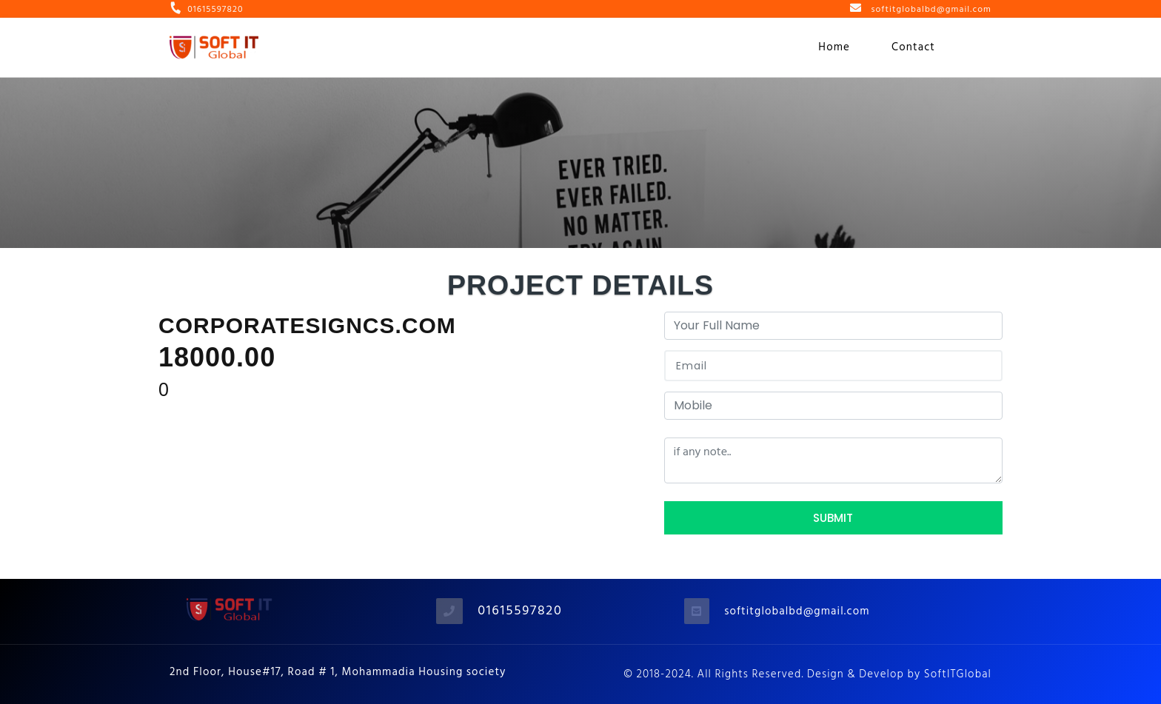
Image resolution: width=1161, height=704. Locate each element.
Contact (913, 47)
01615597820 (520, 610)
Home (834, 47)
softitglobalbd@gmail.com (796, 611)
